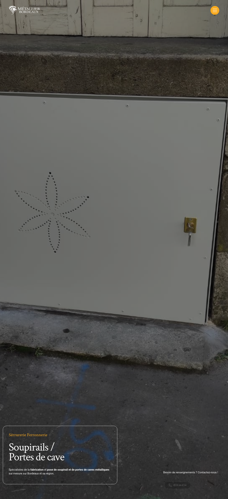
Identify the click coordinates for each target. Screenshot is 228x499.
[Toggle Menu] (215, 10)
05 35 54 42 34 (179, 488)
